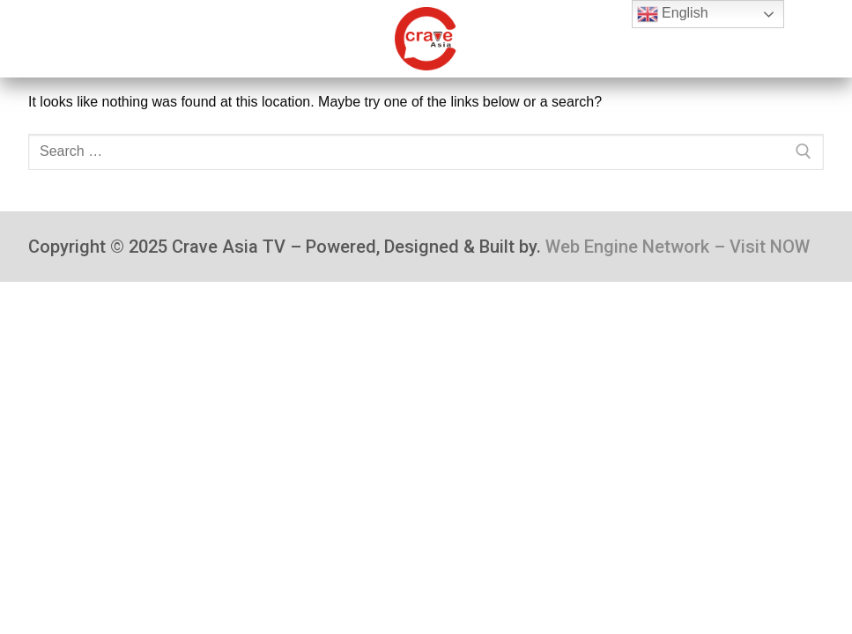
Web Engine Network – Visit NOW (677, 246)
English (672, 14)
